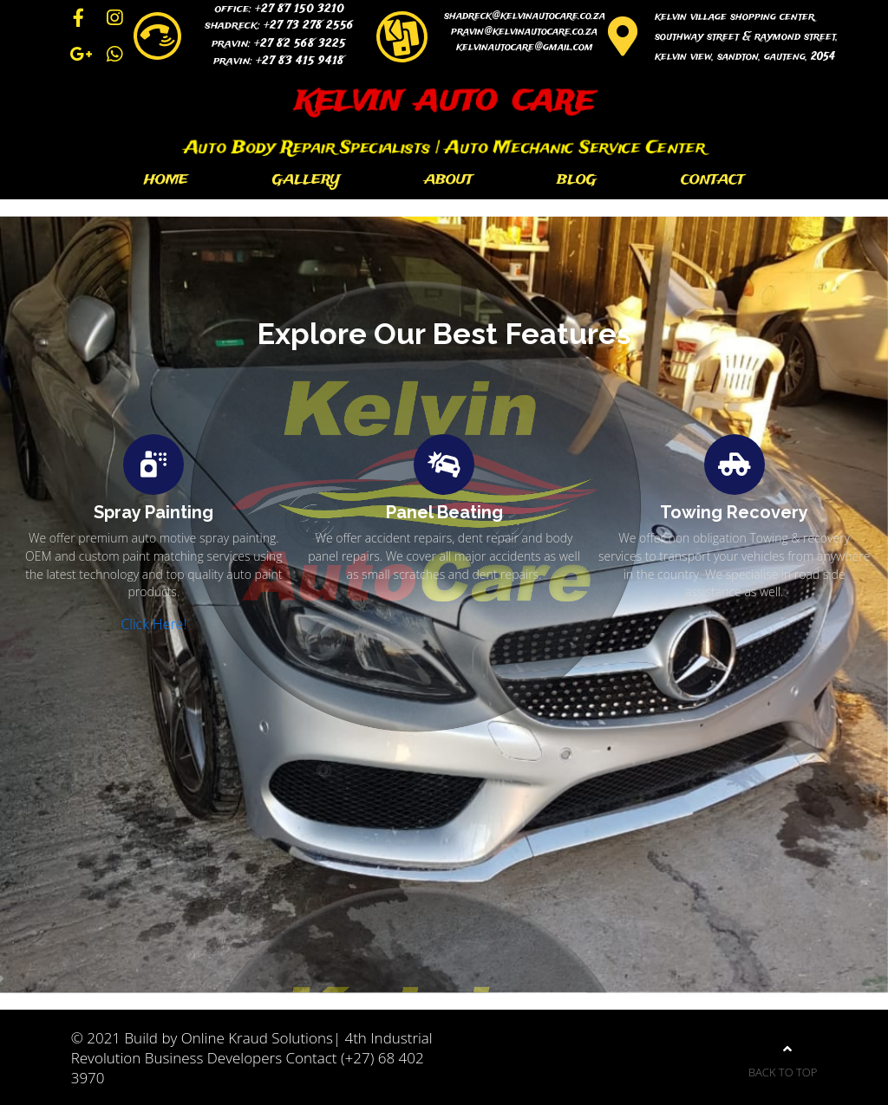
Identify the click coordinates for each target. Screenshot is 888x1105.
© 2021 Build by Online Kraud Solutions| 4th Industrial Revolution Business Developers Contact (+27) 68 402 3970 (252, 1058)
